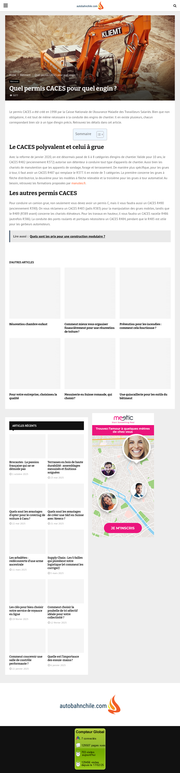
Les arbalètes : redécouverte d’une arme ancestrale (26, 561)
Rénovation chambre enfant (28, 324)
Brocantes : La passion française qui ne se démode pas (24, 465)
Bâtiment (14, 81)
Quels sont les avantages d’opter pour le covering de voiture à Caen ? (27, 515)
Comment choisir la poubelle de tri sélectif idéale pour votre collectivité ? (63, 612)
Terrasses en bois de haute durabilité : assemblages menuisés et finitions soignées (65, 467)
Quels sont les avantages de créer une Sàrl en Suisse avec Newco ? (66, 515)
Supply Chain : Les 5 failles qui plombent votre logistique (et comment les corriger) (65, 563)
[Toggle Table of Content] (98, 134)
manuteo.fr (78, 183)
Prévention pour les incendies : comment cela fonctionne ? (140, 326)
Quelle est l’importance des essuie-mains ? (63, 658)
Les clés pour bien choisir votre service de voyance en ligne (26, 610)
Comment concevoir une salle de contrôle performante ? (25, 660)
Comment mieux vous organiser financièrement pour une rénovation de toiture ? (90, 327)
